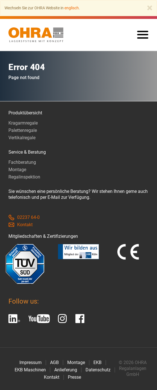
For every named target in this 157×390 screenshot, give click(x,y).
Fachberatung (22, 162)
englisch (71, 8)
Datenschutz (98, 369)
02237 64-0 (24, 217)
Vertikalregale (21, 137)
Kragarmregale (23, 123)
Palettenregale (22, 130)
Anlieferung (65, 369)
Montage (17, 169)
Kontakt (20, 225)
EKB (97, 362)
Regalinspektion (24, 177)
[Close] (149, 8)
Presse (74, 377)
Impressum (30, 362)
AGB (54, 362)
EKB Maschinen (30, 369)
